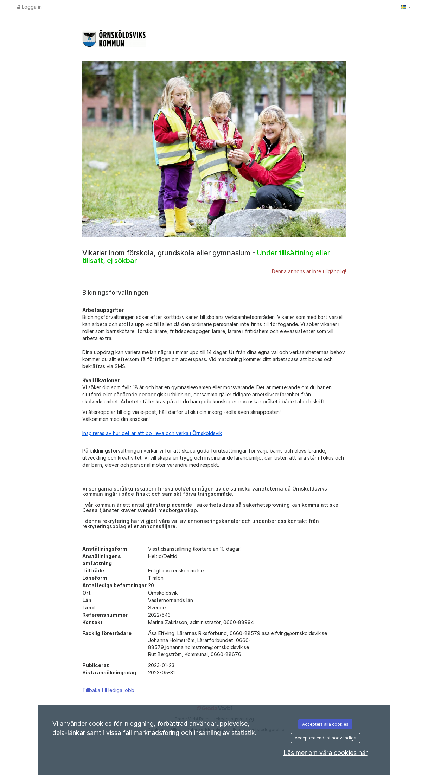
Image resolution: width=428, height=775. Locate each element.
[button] (406, 7)
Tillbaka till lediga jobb (108, 690)
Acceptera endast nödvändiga (325, 738)
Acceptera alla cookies (325, 724)
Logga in (29, 7)
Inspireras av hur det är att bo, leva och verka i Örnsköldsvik (152, 433)
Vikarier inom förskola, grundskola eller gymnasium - (206, 256)
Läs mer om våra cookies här (325, 752)
